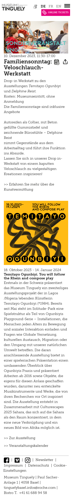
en (58, 6)
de (43, 6)
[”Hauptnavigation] (67, 6)
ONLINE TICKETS (55, 12)
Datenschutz (38, 465)
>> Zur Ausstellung (19, 438)
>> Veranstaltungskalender (26, 446)
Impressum (13, 465)
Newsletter (44, 460)
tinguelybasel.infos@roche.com (30, 488)
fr (51, 6)
